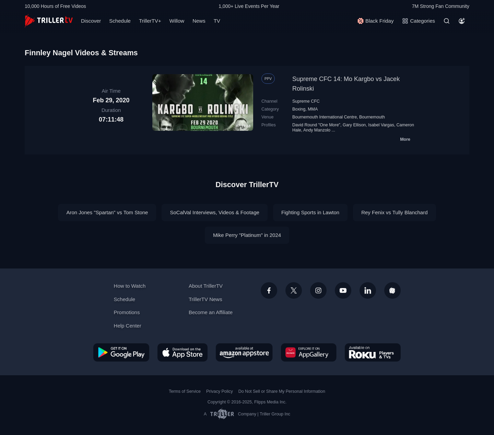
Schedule (120, 21)
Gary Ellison (354, 125)
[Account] (461, 20)
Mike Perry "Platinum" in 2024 (247, 235)
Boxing (298, 109)
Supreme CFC (306, 101)
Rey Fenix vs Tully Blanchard (394, 212)
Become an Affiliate (211, 312)
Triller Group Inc (275, 414)
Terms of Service (185, 391)
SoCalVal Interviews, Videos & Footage (214, 212)
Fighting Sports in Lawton (310, 212)
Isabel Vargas (381, 125)
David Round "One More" (316, 125)
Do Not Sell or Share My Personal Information (281, 391)
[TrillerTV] (49, 20)
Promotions (127, 312)
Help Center (127, 326)
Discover (91, 21)
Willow (176, 21)
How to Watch (130, 286)
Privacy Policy (219, 391)
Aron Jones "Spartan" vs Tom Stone (107, 212)
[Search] (446, 20)
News (198, 21)
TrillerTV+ (150, 21)
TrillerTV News (205, 299)
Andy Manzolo (316, 130)
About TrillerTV (206, 286)
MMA (313, 109)
